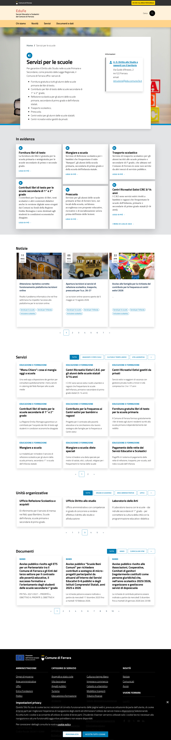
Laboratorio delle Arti (125, 501)
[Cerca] (152, 13)
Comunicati (128, 681)
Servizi (47, 23)
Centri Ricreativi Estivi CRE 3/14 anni (131, 191)
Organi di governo (24, 676)
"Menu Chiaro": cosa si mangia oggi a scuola (37, 371)
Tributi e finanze (94, 696)
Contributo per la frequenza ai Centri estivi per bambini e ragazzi (84, 412)
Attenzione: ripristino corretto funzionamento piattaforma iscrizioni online (38, 287)
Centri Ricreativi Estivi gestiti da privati (131, 371)
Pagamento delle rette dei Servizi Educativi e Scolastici (129, 449)
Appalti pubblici (59, 686)
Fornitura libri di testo (32, 152)
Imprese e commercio (97, 681)
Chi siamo (21, 23)
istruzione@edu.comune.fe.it (127, 81)
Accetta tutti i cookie (95, 734)
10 (113, 611)
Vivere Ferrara (132, 693)
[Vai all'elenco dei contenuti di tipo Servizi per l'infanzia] (45, 309)
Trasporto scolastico (124, 152)
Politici (19, 696)
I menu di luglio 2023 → (123, 224)
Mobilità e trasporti (96, 691)
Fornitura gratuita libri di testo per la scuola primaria (130, 410)
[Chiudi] (167, 701)
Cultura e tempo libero (98, 676)
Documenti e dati (65, 23)
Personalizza (72, 734)
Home (30, 45)
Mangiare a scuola (77, 152)
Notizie (126, 676)
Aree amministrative (26, 681)
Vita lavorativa (59, 681)
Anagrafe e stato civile (62, 676)
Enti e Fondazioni (24, 691)
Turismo (56, 691)
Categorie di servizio (64, 668)
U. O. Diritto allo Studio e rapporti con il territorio (125, 63)
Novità (34, 23)
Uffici (18, 686)
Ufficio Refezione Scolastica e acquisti (37, 502)
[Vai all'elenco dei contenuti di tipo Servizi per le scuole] (27, 309)
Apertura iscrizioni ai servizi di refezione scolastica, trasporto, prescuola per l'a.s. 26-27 (81, 287)
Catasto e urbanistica (97, 686)
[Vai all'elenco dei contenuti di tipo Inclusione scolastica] (27, 313)
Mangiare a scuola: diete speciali (80, 449)
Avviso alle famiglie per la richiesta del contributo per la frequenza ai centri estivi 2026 (131, 287)
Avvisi (126, 686)
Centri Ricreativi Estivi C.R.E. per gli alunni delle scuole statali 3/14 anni (85, 373)
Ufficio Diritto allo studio (81, 501)
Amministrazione (26, 668)
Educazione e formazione (64, 696)
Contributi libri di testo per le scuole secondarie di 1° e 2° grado (36, 190)
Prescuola (72, 194)
